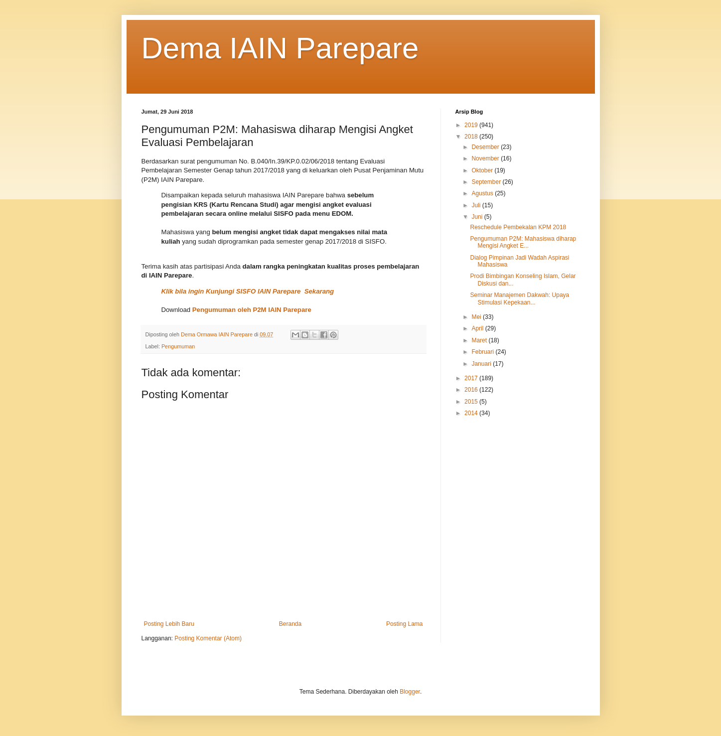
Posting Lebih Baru (169, 623)
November (486, 158)
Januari (482, 363)
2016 (471, 389)
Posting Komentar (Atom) (208, 638)
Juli (476, 205)
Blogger (410, 691)
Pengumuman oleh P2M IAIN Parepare (251, 309)
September (486, 181)
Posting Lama (404, 623)
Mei (477, 316)
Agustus (483, 193)
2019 (471, 125)
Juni (477, 216)
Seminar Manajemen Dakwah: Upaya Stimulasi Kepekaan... (519, 298)
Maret (479, 340)
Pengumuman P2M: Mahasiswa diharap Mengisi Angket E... (523, 242)
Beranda (290, 623)
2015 (471, 401)
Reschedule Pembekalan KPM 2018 (518, 227)
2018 (471, 136)
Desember (486, 147)
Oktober (482, 170)
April (478, 328)
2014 (471, 413)
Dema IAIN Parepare (280, 48)
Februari (483, 351)
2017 (471, 378)
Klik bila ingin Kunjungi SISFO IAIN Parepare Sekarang (247, 291)
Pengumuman (178, 346)
